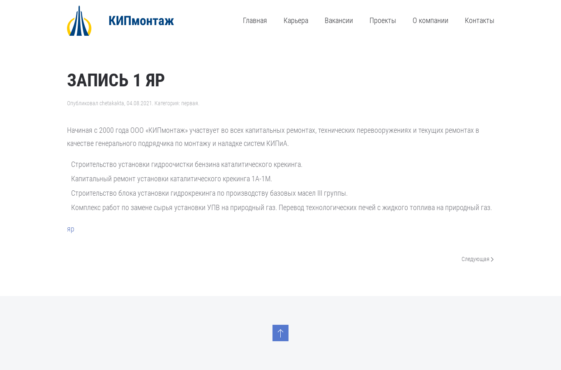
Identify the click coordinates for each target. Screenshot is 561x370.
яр (70, 228)
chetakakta (111, 103)
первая (189, 103)
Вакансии (339, 20)
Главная (255, 20)
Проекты (382, 20)
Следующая (478, 259)
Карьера (296, 20)
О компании (430, 20)
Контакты (479, 20)
